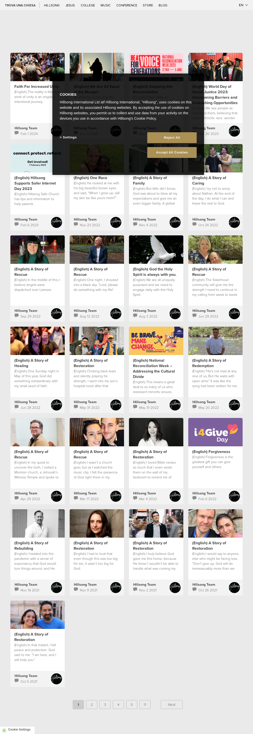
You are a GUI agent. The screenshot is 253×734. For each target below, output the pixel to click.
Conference (127, 5)
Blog (163, 5)
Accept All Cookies (172, 152)
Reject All (172, 137)
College (88, 5)
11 (145, 704)
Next (171, 704)
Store (148, 5)
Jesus (70, 5)
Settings (70, 137)
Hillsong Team (26, 128)
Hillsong (52, 5)
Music (106, 5)
